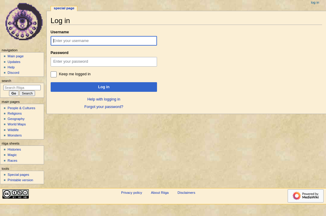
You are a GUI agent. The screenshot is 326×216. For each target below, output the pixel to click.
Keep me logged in (75, 74)
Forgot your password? (103, 107)
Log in (103, 87)
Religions (14, 113)
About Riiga (160, 192)
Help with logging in (103, 99)
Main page (15, 56)
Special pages (18, 174)
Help (11, 67)
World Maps (16, 124)
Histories (14, 149)
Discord (13, 72)
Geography (16, 119)
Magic (12, 155)
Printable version (20, 180)
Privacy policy (131, 192)
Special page (64, 8)
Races (12, 160)
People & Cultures (21, 108)
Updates (13, 62)
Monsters (14, 135)
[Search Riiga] (22, 87)
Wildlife (13, 130)
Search (6, 80)
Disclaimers (186, 192)
